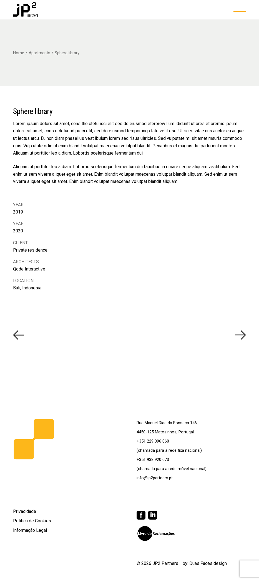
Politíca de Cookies (32, 520)
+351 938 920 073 (153, 459)
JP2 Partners (165, 563)
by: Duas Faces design (205, 563)
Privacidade (24, 511)
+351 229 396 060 (153, 441)
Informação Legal (30, 530)
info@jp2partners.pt (155, 477)
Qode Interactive (29, 269)
